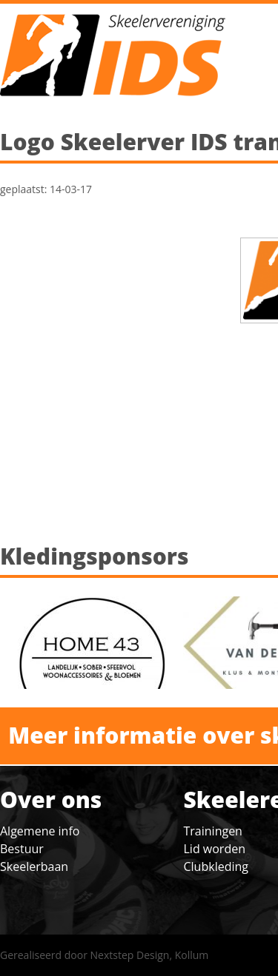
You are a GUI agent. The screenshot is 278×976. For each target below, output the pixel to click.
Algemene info (39, 831)
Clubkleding (216, 866)
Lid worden (214, 849)
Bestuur (22, 849)
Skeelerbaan (34, 866)
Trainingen (213, 831)
